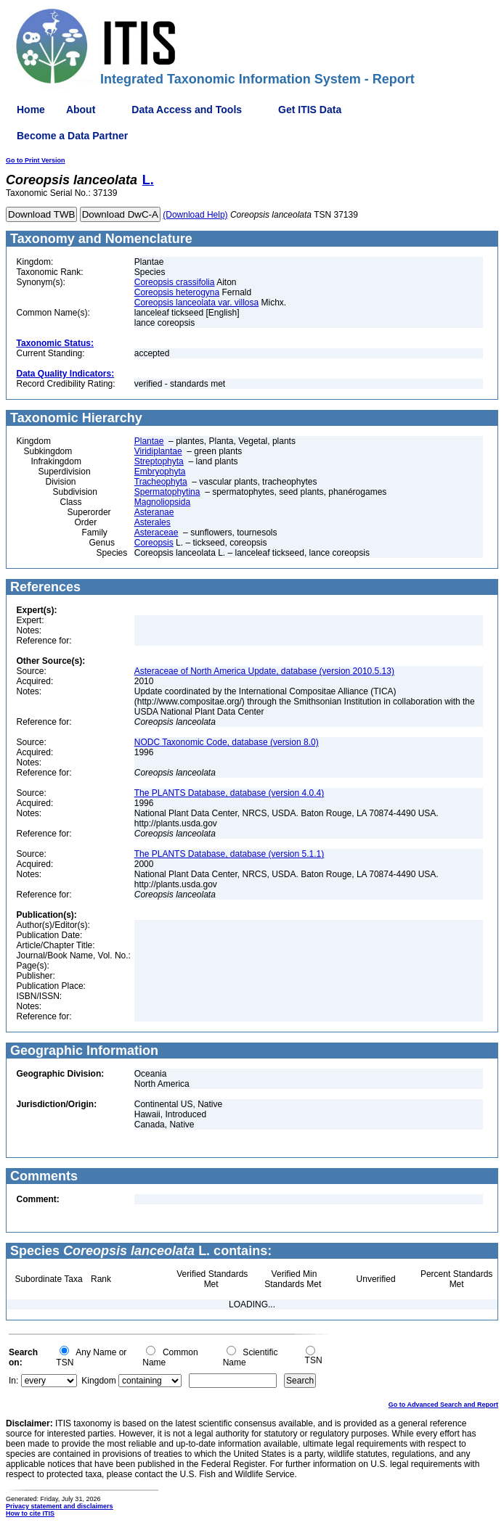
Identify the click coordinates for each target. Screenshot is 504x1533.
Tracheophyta (160, 482)
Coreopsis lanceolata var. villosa (196, 302)
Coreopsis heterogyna (176, 292)
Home (31, 109)
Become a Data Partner (72, 135)
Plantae (149, 441)
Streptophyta (159, 461)
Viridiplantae (158, 451)
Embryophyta (160, 472)
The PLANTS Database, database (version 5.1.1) (229, 854)
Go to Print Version (35, 160)
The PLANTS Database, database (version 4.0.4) (229, 793)
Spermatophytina (167, 492)
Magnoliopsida (162, 502)
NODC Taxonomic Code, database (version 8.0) (226, 742)
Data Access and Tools (186, 109)
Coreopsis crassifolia (174, 282)
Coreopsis (154, 543)
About (80, 109)
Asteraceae (156, 532)
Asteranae (154, 512)
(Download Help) (195, 215)
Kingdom (98, 1381)
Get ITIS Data (309, 109)
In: (13, 1381)
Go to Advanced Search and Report (443, 1404)
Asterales (152, 522)
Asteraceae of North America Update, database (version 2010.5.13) (264, 671)
